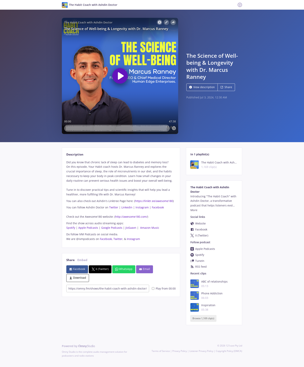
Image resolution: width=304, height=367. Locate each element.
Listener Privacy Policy (201, 351)
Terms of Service (161, 351)
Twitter (113, 207)
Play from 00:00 (164, 288)
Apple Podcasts (88, 227)
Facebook (158, 207)
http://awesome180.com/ (131, 216)
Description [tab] (74, 154)
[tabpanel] (120, 200)
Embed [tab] (82, 260)
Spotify (70, 227)
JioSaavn (130, 227)
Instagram (142, 207)
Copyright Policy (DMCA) (229, 351)
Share (226, 87)
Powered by (78, 346)
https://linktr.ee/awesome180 (154, 201)
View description (202, 87)
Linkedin (126, 207)
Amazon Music (149, 227)
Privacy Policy (179, 351)
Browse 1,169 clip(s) (203, 318)
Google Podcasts (111, 227)
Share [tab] (70, 260)
